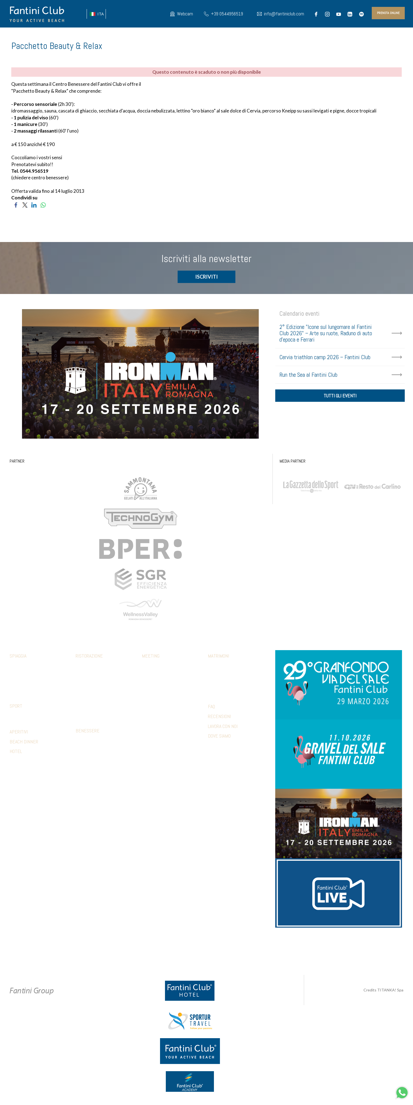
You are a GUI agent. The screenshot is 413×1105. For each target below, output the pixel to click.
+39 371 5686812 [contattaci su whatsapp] (270, 946)
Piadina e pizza (88, 699)
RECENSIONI (219, 717)
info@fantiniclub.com (284, 14)
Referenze (151, 732)
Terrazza (84, 707)
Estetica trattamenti (94, 757)
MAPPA (267, 36)
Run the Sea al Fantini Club (308, 375)
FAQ (211, 707)
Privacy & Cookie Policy (169, 951)
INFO (395, 36)
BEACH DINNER (24, 742)
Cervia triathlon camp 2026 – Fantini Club (324, 358)
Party (213, 683)
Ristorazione (89, 656)
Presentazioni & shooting (164, 724)
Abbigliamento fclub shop (32, 674)
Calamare (84, 666)
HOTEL (251, 36)
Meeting (150, 656)
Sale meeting (153, 666)
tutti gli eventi (340, 397)
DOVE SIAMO (219, 736)
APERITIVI (19, 732)
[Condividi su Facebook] (15, 204)
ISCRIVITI (206, 277)
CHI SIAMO (125, 36)
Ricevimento (218, 674)
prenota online (388, 13)
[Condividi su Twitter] (24, 204)
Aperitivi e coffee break (162, 683)
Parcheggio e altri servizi (32, 683)
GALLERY (286, 36)
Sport (16, 706)
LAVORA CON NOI (223, 727)
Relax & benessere (158, 699)
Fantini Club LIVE (187, 36)
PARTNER (378, 36)
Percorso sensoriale (94, 741)
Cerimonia (216, 666)
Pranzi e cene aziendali (161, 674)
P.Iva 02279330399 (247, 951)
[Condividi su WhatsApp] (43, 204)
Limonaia (83, 716)
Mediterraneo (88, 683)
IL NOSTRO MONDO (223, 36)
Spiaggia (18, 656)
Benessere (88, 731)
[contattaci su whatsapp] (402, 1092)
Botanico (83, 674)
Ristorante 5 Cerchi (93, 691)
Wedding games (221, 691)
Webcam (185, 14)
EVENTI (162, 36)
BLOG (361, 36)
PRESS (346, 36)
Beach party (152, 707)
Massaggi (84, 749)
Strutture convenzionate (32, 716)
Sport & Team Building (160, 691)
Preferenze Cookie (211, 951)
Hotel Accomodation (159, 716)
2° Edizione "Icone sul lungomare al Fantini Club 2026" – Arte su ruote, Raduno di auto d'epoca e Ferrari (325, 334)
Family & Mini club (24, 666)
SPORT (146, 36)
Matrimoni (218, 656)
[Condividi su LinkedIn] (33, 204)
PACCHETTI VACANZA (318, 36)
